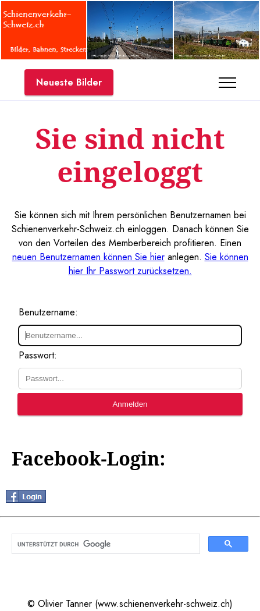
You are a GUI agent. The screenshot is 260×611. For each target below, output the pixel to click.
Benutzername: (48, 312)
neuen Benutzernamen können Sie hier (88, 257)
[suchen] (104, 544)
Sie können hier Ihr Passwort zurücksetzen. (158, 264)
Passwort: (38, 355)
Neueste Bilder (69, 82)
